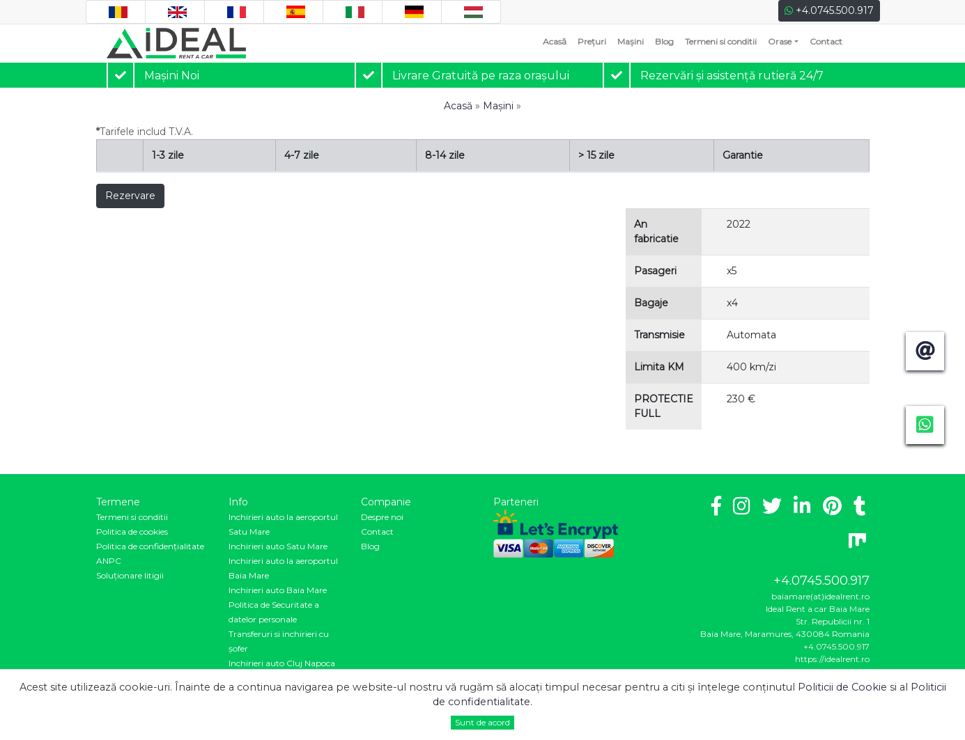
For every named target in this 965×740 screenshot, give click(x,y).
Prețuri (592, 41)
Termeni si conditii (721, 41)
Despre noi (382, 517)
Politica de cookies (132, 531)
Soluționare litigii (130, 575)
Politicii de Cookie (842, 687)
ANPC (108, 561)
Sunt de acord (482, 722)
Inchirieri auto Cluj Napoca (282, 663)
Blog (664, 41)
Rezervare (130, 195)
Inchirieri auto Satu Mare (278, 546)
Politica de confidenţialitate (150, 546)
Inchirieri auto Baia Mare (278, 590)
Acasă (557, 41)
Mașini (630, 41)
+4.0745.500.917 (829, 10)
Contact (826, 41)
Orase (780, 41)
